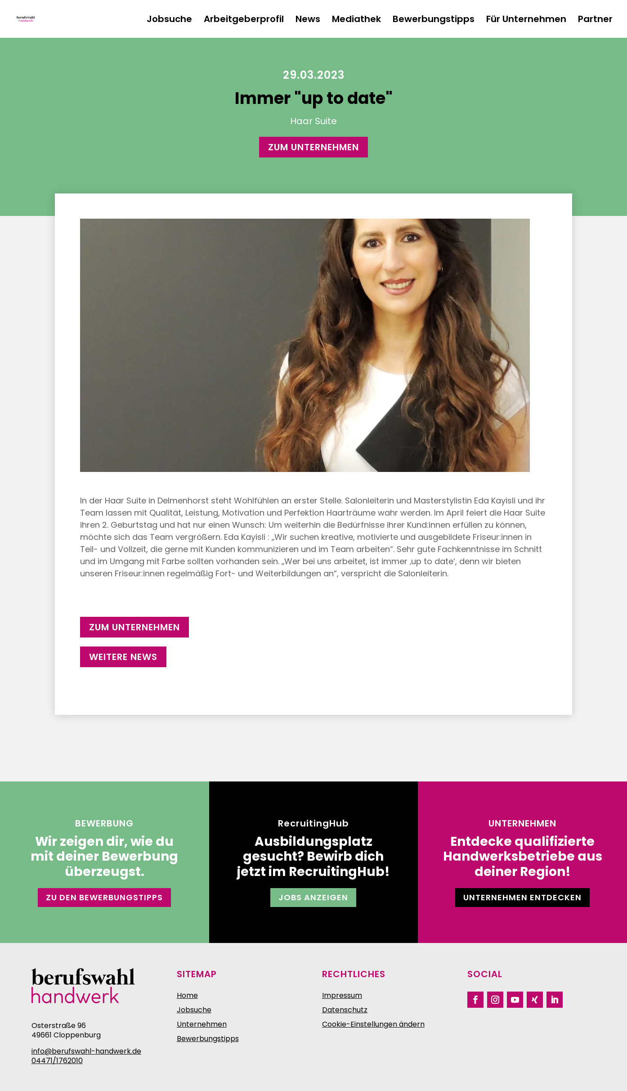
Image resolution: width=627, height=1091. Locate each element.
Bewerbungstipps (434, 20)
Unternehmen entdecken (522, 897)
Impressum (342, 995)
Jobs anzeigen (313, 897)
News (308, 20)
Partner (595, 20)
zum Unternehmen (313, 147)
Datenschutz (344, 1010)
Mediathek (356, 20)
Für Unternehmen (526, 20)
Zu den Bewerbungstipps (104, 897)
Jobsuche (169, 20)
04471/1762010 (57, 1060)
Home (187, 995)
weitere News (123, 657)
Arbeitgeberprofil (244, 20)
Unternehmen (202, 1024)
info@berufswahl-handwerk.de (86, 1051)
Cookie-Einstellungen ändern (373, 1024)
